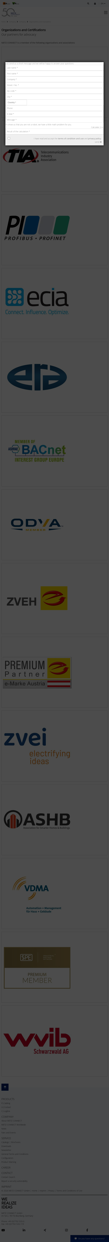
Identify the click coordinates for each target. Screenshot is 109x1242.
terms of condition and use (71, 138)
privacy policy (94, 138)
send (98, 142)
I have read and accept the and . (67, 138)
